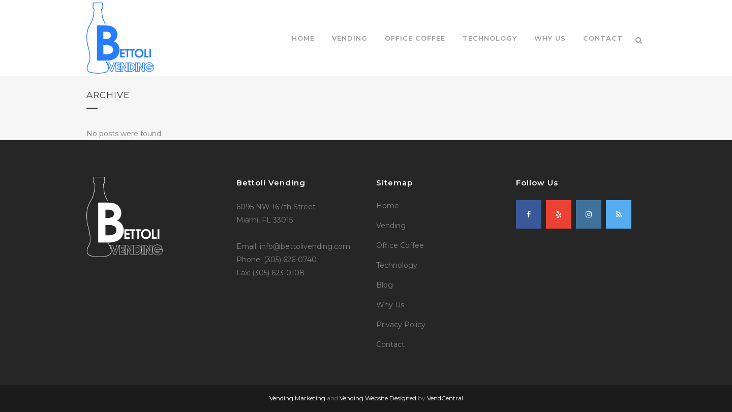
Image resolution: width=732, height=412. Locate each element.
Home (387, 205)
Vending (391, 225)
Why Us (390, 304)
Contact (390, 344)
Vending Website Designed (378, 398)
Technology (396, 265)
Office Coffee (400, 245)
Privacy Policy (400, 324)
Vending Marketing (297, 398)
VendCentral (445, 398)
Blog (384, 285)
